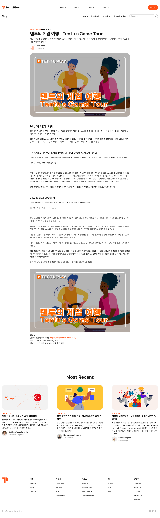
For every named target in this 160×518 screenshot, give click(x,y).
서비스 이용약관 (87, 491)
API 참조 (59, 487)
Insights (106, 16)
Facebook (138, 495)
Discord (137, 491)
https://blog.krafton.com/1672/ (63, 338)
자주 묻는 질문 (87, 487)
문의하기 (153, 7)
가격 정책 (91, 7)
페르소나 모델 (60, 495)
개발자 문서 (60, 483)
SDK (57, 491)
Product (95, 16)
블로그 (110, 487)
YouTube (137, 487)
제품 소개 (63, 7)
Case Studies (120, 16)
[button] (105, 8)
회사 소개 (111, 483)
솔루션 (76, 7)
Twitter (137, 499)
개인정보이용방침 (88, 495)
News (85, 16)
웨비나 (110, 491)
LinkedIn (137, 483)
